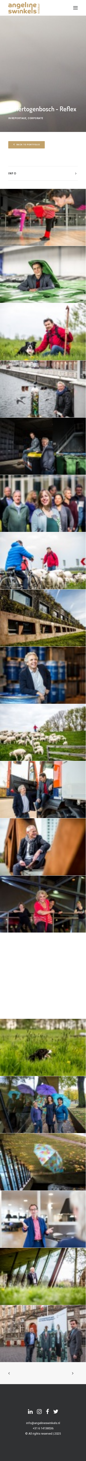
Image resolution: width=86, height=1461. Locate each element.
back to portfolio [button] (26, 144)
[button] (75, 8)
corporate (35, 118)
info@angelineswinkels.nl (43, 1423)
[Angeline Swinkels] (24, 8)
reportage (19, 118)
